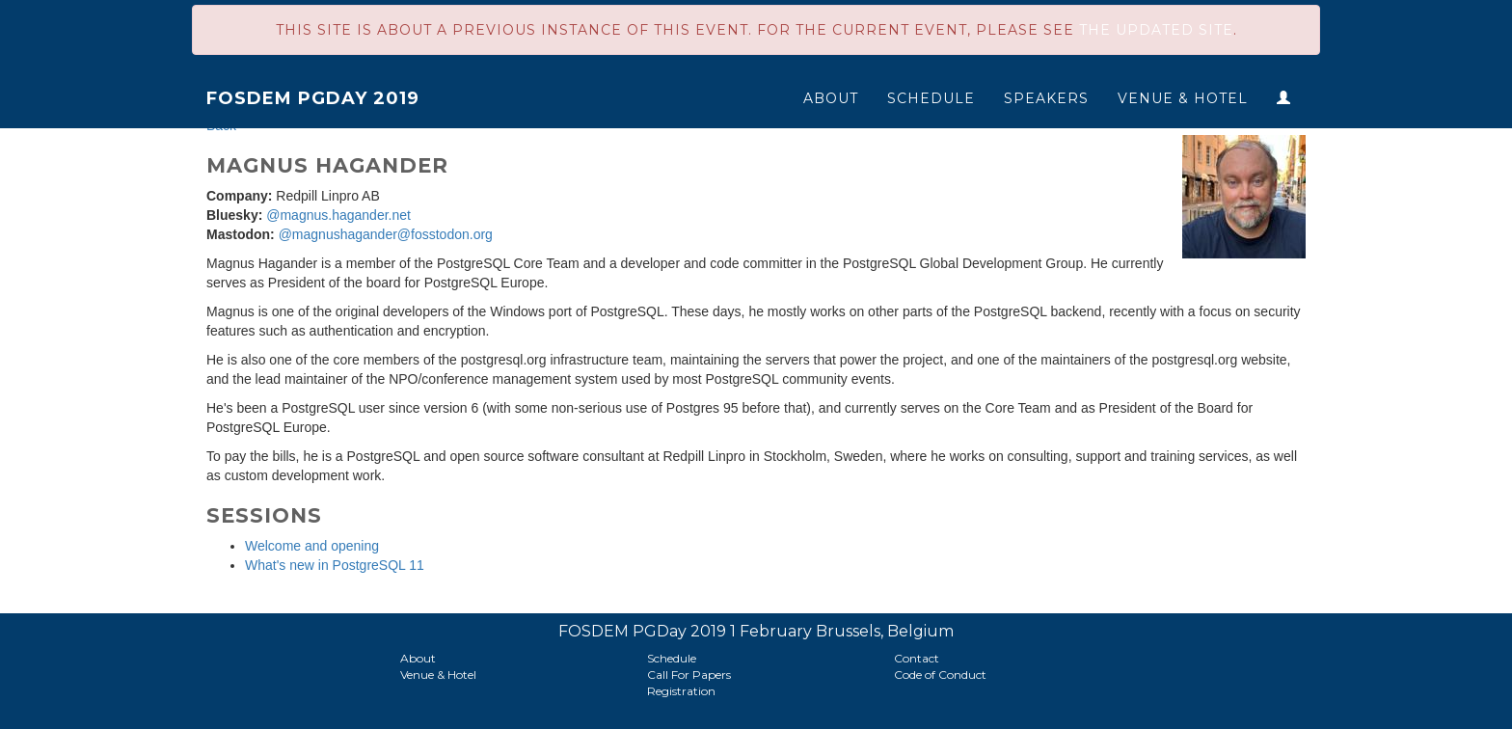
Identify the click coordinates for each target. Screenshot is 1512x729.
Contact (916, 658)
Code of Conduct (940, 674)
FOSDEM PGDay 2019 (312, 98)
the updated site (1156, 30)
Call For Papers (689, 674)
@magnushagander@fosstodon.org (386, 234)
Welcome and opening (312, 546)
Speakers (1046, 98)
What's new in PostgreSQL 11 (334, 565)
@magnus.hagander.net (338, 215)
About (830, 98)
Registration (681, 691)
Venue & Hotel (1183, 98)
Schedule (931, 98)
